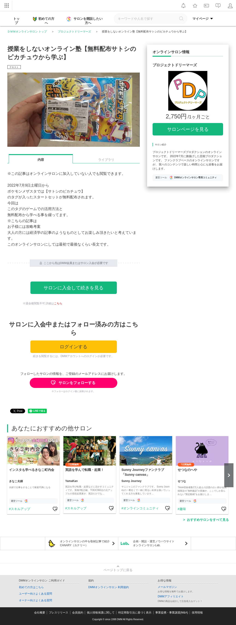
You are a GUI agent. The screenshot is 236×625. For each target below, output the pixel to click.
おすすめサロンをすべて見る (208, 520)
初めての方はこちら (31, 587)
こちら (58, 303)
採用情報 (197, 612)
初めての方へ (43, 20)
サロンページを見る (188, 129)
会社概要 (39, 612)
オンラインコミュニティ (141, 508)
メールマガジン (167, 587)
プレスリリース (58, 612)
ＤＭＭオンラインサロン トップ (27, 31)
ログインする (73, 346)
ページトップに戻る (118, 570)
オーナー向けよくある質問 (35, 600)
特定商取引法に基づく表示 (134, 612)
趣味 (183, 509)
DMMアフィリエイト (171, 596)
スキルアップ (20, 509)
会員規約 (77, 612)
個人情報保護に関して (101, 612)
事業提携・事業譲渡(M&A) (171, 612)
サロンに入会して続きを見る (73, 287)
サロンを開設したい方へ (85, 21)
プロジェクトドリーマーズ (74, 31)
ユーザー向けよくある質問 (35, 593)
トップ (16, 21)
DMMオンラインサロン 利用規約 (108, 587)
